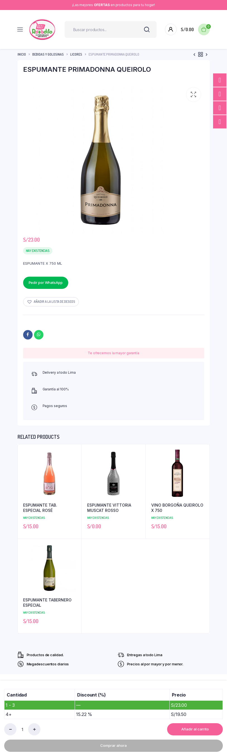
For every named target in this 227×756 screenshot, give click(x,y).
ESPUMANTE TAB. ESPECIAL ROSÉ (40, 508)
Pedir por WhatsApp (46, 282)
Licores (76, 54)
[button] (194, 94)
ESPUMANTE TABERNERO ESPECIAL (47, 603)
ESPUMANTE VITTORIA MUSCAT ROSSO (109, 508)
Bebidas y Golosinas (48, 54)
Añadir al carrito (195, 729)
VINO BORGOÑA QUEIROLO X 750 (177, 508)
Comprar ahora (113, 745)
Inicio (22, 54)
